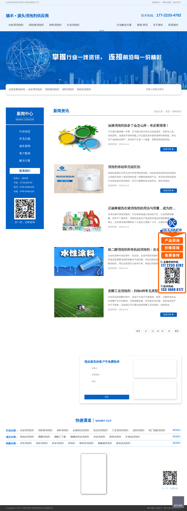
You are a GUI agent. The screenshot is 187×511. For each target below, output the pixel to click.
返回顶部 (178, 505)
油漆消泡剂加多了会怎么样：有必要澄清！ (138, 125)
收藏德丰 (156, 2)
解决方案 (24, 160)
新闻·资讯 (142, 25)
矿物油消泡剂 (133, 436)
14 (162, 331)
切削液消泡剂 (36, 25)
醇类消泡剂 (115, 436)
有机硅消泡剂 (84, 89)
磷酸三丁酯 (60, 436)
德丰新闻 (24, 146)
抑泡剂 (71, 443)
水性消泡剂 (26, 443)
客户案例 (24, 153)
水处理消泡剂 (15, 25)
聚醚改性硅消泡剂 (79, 436)
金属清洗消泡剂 (81, 430)
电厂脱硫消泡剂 (157, 430)
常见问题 (24, 138)
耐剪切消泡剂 (86, 443)
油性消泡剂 (42, 443)
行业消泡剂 (73, 25)
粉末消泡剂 (58, 443)
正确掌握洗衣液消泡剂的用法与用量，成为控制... (142, 208)
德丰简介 (177, 2)
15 (169, 331)
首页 (168, 111)
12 (152, 331)
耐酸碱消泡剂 (105, 443)
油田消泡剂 (138, 430)
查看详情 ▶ (168, 149)
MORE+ (177, 430)
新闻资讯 (176, 111)
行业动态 (24, 131)
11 (146, 331)
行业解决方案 (124, 25)
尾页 (177, 331)
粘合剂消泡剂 (101, 430)
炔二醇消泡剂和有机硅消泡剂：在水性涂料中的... (142, 249)
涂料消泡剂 (55, 25)
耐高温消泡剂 (123, 443)
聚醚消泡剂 (44, 436)
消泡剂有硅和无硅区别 (124, 167)
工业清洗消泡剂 (120, 430)
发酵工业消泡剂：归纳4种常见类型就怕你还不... (142, 291)
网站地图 (167, 2)
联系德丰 (173, 25)
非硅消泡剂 (99, 436)
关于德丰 (158, 25)
